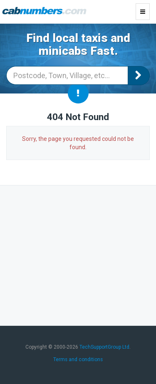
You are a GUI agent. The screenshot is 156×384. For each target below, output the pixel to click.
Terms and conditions (78, 359)
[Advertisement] (78, 254)
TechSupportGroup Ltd (104, 347)
